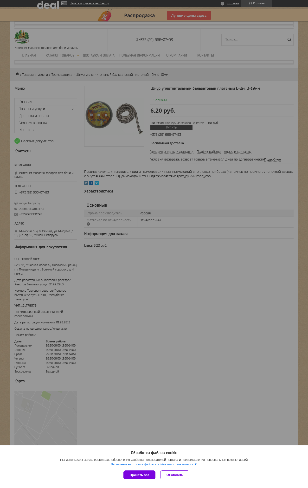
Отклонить (175, 475)
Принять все (139, 475)
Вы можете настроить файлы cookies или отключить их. (152, 464)
